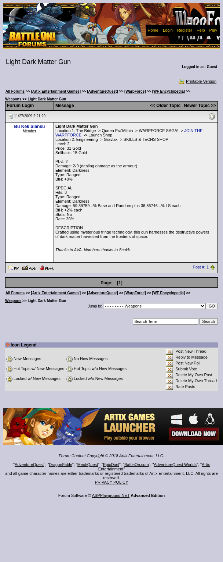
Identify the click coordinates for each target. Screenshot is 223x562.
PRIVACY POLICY (111, 482)
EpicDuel (111, 464)
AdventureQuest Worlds (175, 464)
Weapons (13, 99)
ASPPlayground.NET (111, 495)
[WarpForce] (135, 91)
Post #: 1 (201, 267)
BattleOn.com (136, 464)
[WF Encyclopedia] (168, 91)
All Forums (15, 91)
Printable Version (197, 81)
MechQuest (87, 464)
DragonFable (60, 464)
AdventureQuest (29, 464)
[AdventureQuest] (102, 91)
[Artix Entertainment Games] (56, 91)
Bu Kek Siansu (29, 126)
